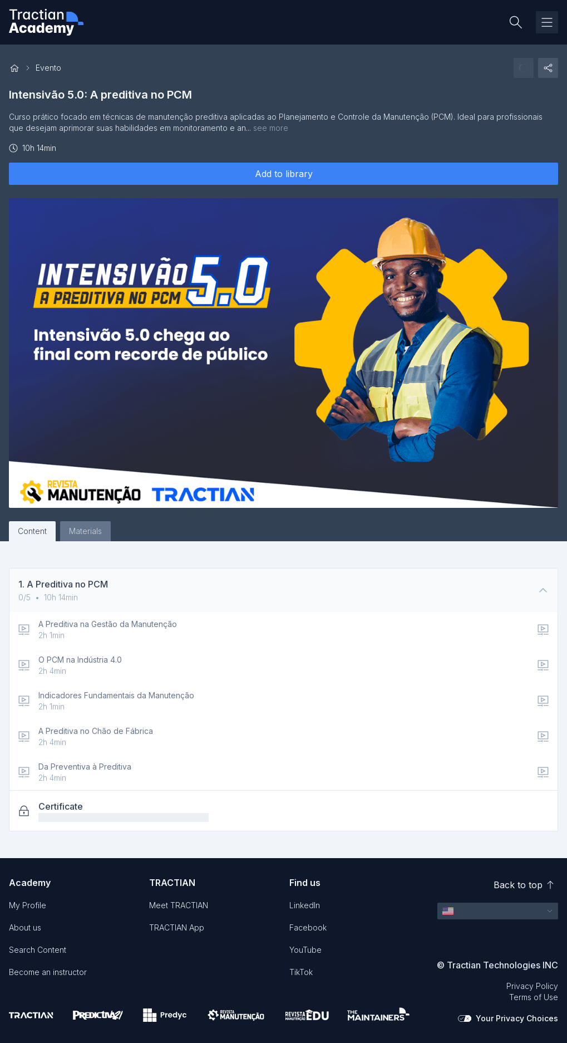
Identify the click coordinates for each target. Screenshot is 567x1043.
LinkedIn (304, 905)
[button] (497, 911)
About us (25, 927)
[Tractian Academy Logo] (46, 22)
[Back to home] (14, 68)
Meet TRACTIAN (178, 905)
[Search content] (515, 22)
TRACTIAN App (176, 927)
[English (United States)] (491, 911)
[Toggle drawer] (547, 22)
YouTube (305, 949)
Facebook (308, 927)
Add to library (284, 173)
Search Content (37, 949)
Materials (85, 531)
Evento (48, 67)
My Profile (27, 905)
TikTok (301, 972)
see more (270, 128)
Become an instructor (48, 972)
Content (32, 531)
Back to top (524, 884)
